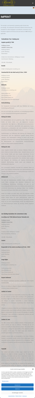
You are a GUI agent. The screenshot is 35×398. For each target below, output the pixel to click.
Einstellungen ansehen (17, 392)
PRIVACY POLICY (18, 396)
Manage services (5, 381)
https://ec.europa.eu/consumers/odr (23, 108)
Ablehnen (17, 389)
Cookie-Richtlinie (11, 396)
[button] (33, 369)
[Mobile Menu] (32, 3)
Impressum (24, 396)
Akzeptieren (17, 385)
